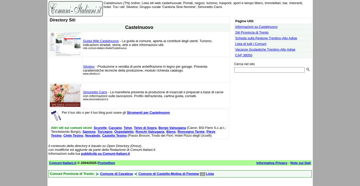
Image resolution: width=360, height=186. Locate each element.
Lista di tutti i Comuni (251, 44)
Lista (210, 174)
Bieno (171, 132)
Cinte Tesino (73, 135)
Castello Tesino (114, 135)
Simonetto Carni (95, 92)
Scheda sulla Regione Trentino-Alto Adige (266, 38)
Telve (128, 128)
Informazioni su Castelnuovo (256, 27)
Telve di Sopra (145, 128)
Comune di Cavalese (116, 174)
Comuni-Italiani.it (62, 163)
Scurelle (100, 128)
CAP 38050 (243, 55)
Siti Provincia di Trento (252, 32)
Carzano (115, 128)
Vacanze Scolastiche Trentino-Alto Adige (265, 49)
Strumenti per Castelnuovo (148, 112)
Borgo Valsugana (172, 128)
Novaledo (92, 135)
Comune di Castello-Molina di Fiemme (169, 174)
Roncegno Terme (191, 132)
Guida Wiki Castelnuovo (101, 41)
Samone (89, 132)
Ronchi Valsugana (149, 132)
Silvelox (89, 66)
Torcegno (104, 132)
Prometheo (106, 163)
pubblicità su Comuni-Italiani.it (105, 154)
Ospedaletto (124, 132)
